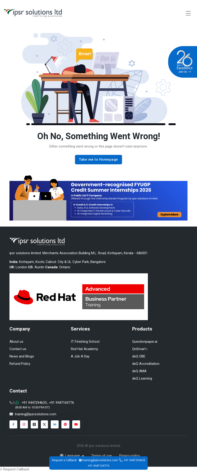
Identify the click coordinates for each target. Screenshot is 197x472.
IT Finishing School (85, 341)
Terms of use (101, 456)
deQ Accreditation (145, 364)
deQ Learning (142, 378)
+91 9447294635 (134, 460)
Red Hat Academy (84, 349)
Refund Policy (19, 364)
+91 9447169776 (98, 465)
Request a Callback (64, 460)
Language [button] (70, 456)
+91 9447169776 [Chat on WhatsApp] (61, 402)
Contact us (17, 349)
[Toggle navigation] (188, 13)
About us (16, 341)
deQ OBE (138, 356)
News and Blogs (21, 356)
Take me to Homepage (98, 159)
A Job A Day (80, 356)
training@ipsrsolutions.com (35, 414)
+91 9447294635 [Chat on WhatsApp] (34, 402)
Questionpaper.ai (144, 341)
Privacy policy (129, 456)
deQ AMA (139, 371)
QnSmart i (139, 349)
